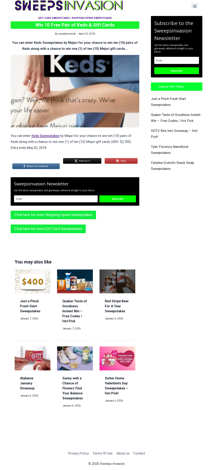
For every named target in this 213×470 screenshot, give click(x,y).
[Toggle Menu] (194, 5)
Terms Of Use (102, 453)
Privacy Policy (78, 453)
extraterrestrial (67, 33)
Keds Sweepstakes (45, 136)
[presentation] (32, 281)
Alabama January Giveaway (27, 383)
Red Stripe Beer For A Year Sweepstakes (117, 306)
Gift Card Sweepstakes (54, 18)
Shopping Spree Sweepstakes (92, 18)
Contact (139, 453)
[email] (176, 60)
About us (122, 453)
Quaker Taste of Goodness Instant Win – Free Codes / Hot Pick (74, 311)
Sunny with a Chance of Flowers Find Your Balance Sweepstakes (72, 388)
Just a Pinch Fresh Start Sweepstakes (30, 306)
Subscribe (117, 198)
